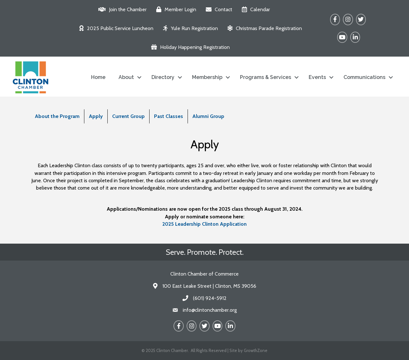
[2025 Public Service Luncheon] (114, 28)
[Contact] (217, 9)
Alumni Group (208, 116)
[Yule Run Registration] (189, 28)
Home (98, 77)
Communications (364, 77)
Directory (162, 77)
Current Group (128, 116)
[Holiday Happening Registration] (189, 47)
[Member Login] (174, 9)
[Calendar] (254, 9)
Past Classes (168, 116)
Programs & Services (265, 77)
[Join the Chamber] (121, 9)
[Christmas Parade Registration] (263, 28)
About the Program (57, 116)
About (126, 77)
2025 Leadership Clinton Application (204, 224)
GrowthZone (255, 350)
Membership (207, 77)
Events (317, 77)
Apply (96, 116)
